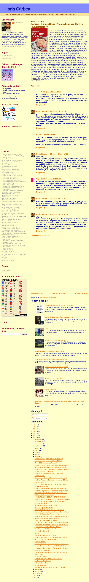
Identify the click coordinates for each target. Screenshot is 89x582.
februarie (38, 571)
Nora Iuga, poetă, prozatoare (10, 230)
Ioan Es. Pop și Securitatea (44, 508)
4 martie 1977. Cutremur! (53, 378)
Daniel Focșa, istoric (8, 184)
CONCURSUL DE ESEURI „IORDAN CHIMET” (50, 497)
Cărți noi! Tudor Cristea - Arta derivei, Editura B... (51, 488)
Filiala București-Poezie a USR (11, 195)
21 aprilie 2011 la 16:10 (59, 154)
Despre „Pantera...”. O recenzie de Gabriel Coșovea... (52, 546)
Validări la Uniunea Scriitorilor (44, 495)
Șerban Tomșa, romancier (9, 260)
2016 (35, 427)
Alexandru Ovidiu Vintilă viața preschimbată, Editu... (52, 465)
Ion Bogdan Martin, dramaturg (11, 206)
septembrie (39, 446)
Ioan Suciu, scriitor (7, 202)
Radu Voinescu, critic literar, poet (11, 243)
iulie (36, 450)
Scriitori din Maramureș (8, 251)
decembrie (38, 440)
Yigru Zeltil (40, 179)
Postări (35, 415)
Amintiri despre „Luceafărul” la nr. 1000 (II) (49, 459)
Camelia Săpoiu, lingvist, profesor (12, 175)
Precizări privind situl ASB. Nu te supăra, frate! (50, 501)
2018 (35, 425)
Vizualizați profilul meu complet (11, 46)
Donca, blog (5, 189)
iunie (36, 452)
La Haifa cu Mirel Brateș (43, 561)
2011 (35, 437)
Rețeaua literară (6, 246)
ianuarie (38, 573)
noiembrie (38, 442)
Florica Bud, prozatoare (9, 198)
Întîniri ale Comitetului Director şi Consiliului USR (51, 493)
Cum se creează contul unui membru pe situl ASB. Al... (53, 499)
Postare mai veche (81, 293)
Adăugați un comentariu (41, 235)
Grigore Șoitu (39, 80)
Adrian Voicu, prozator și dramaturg (12, 160)
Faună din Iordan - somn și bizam (46, 535)
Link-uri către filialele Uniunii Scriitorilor (47, 518)
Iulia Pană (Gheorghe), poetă (10, 209)
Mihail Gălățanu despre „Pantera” (46, 463)
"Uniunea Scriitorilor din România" (12, 154)
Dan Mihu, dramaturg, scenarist (11, 180)
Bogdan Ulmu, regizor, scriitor (10, 171)
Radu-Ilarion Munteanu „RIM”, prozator (13, 245)
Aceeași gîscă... (40, 476)
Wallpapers (5, 257)
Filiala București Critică (8, 193)
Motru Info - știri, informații (9, 227)
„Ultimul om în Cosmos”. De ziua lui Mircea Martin (51, 525)
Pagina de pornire (59, 293)
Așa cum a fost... (40, 482)
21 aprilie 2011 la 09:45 (52, 92)
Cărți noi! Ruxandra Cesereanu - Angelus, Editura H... (52, 469)
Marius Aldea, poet (7, 218)
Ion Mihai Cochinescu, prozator (11, 207)
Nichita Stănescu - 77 (52, 390)
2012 (35, 435)
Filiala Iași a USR (7, 196)
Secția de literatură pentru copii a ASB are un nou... (52, 552)
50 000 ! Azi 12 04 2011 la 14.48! (46, 529)
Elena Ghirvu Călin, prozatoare (11, 192)
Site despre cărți (6, 252)
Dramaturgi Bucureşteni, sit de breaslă (13, 190)
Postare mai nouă (37, 293)
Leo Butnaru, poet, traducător (10, 210)
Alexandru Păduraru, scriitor (10, 165)
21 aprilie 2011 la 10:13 (59, 111)
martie (37, 569)
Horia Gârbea (17, 8)
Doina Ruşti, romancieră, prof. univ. (12, 187)
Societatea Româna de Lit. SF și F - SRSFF (15, 254)
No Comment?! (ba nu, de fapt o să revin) (59, 305)
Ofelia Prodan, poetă (8, 234)
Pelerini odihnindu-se (42, 563)
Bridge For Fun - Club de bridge (11, 174)
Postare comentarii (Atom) (49, 297)
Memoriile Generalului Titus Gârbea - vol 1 (59, 317)
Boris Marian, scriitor (8, 172)
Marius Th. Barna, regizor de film (11, 219)
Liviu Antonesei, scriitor (8, 212)
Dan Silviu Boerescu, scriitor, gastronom (14, 181)
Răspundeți (40, 105)
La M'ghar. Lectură (41, 556)
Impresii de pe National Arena (55, 340)
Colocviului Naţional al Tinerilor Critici (47, 514)
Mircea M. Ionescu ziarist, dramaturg (13, 224)
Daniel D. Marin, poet (8, 183)
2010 (35, 576)
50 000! (37, 533)
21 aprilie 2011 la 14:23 (50, 134)
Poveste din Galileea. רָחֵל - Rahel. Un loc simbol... (51, 548)
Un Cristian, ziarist (7, 256)
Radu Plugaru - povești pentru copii (12, 240)
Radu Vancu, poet (7, 242)
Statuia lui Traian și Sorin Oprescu (56, 367)
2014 (35, 431)
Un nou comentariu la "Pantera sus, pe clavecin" (51, 478)
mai (36, 454)
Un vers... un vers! (41, 503)
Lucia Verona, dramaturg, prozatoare (13, 213)
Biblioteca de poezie (8, 168)
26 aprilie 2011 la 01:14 (59, 214)
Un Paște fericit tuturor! (42, 486)
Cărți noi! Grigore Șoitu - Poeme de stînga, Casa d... (52, 491)
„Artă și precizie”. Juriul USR (44, 471)
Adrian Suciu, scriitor (8, 159)
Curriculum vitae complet (9, 57)
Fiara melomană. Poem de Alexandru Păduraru (50, 567)
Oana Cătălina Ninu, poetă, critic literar (13, 231)
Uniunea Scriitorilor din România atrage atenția (51, 359)
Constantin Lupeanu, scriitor (10, 178)
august (37, 448)
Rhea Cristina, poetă (8, 248)
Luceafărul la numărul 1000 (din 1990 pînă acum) (51, 467)
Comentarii (36, 418)
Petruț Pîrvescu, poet (8, 237)
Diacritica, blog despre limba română (13, 186)
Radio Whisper (6, 239)
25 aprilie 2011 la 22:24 (54, 179)
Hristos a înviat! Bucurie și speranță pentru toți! (50, 484)
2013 (35, 433)
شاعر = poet (39, 554)
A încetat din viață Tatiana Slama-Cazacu (48, 559)
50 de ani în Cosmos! (42, 531)
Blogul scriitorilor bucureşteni (10, 169)
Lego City (48, 328)
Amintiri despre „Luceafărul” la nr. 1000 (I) (48, 461)
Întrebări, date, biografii (8, 259)
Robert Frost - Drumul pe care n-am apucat (49, 351)
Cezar (38, 134)
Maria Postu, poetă (7, 215)
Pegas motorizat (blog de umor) (11, 236)
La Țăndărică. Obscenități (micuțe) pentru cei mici (51, 522)
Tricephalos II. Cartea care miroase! (46, 505)
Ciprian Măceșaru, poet (9, 177)
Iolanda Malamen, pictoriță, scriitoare (13, 204)
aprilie (37, 457)
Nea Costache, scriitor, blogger (11, 228)
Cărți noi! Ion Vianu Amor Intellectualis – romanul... (51, 537)
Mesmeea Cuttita (7, 221)
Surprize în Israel (40, 542)
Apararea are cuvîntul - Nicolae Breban (48, 527)
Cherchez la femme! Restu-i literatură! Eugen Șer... (52, 512)
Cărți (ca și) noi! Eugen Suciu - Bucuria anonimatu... (52, 516)
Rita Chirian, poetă (7, 249)
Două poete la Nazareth (42, 550)
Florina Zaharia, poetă (8, 199)
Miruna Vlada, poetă (8, 225)
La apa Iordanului (40, 565)
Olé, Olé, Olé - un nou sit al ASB (45, 539)
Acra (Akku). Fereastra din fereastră (47, 520)
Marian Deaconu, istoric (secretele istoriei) (14, 216)
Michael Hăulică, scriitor (9, 222)
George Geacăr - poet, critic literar (12, 201)
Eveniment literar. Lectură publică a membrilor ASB (51, 544)
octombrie (38, 444)
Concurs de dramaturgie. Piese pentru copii (49, 474)
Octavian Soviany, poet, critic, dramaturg (14, 233)
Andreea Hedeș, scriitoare (9, 166)
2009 (35, 578)
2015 (35, 429)
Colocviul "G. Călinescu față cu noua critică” (49, 510)
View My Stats (6, 271)
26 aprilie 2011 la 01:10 (59, 198)
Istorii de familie (6, 58)
